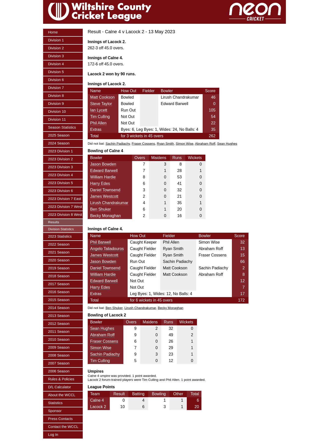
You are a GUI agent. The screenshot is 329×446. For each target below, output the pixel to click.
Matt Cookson (102, 97)
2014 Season (58, 308)
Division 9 (56, 104)
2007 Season (58, 363)
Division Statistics (61, 229)
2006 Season (58, 371)
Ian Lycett (98, 110)
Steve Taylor (101, 104)
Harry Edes (100, 183)
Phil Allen (98, 123)
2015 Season (58, 300)
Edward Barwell (104, 170)
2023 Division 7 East (64, 199)
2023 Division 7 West (65, 207)
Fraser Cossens (143, 143)
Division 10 (57, 111)
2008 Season (58, 355)
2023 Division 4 (60, 175)
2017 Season (58, 284)
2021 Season (58, 252)
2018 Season (58, 276)
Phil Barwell (100, 242)
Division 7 (56, 88)
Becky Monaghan (105, 216)
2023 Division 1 (60, 151)
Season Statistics (62, 127)
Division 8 (56, 96)
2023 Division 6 (60, 191)
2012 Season (58, 324)
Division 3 (56, 56)
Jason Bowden (103, 164)
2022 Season (58, 244)
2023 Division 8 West (65, 215)
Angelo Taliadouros (107, 249)
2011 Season (58, 332)
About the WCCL (61, 395)
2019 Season (58, 268)
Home (53, 32)
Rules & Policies (61, 379)
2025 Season (58, 135)
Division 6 (56, 80)
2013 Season (58, 316)
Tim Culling (100, 116)
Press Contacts (60, 419)
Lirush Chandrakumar (109, 203)
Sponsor (55, 411)
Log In (53, 435)
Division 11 (57, 119)
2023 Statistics (60, 236)
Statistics (55, 403)
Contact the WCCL (63, 427)
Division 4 (56, 64)
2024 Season (58, 143)
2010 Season (58, 339)
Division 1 (56, 40)
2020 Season (58, 260)
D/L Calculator (59, 387)
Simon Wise (184, 143)
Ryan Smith (165, 143)
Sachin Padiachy (118, 143)
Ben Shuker (100, 209)
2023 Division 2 (60, 159)
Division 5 (56, 72)
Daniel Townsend (105, 190)
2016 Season (58, 292)
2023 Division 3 (60, 167)
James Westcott (104, 196)
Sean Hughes (227, 143)
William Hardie (103, 177)
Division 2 (56, 48)
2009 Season (58, 347)
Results (53, 222)
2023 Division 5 (60, 183)
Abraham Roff (205, 143)
